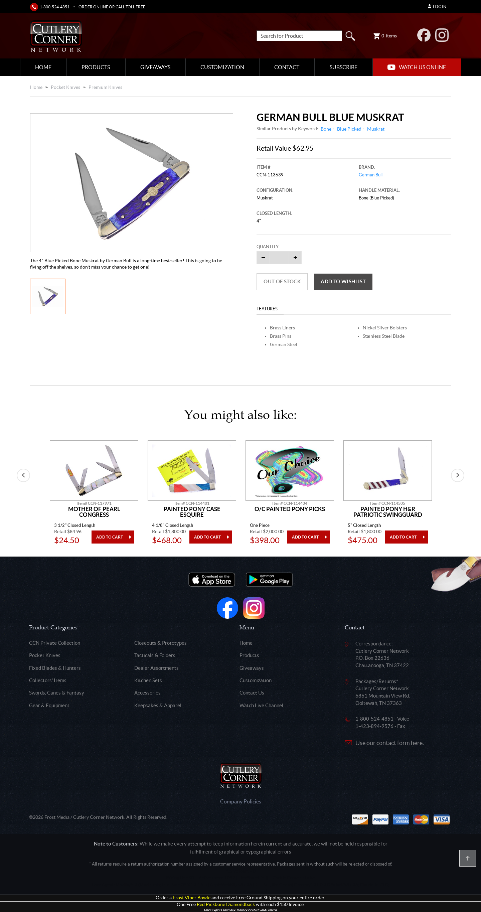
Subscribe (343, 67)
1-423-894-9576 (374, 726)
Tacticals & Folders (154, 655)
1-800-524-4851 (54, 7)
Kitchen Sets (148, 680)
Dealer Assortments (156, 668)
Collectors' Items (47, 680)
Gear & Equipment (49, 705)
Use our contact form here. (389, 742)
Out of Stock (282, 281)
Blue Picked (349, 129)
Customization (222, 67)
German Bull (370, 174)
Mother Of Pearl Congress (94, 512)
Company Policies (240, 801)
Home (43, 67)
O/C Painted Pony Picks (290, 509)
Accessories (147, 693)
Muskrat (375, 129)
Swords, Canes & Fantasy (56, 693)
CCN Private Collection (54, 643)
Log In (437, 6)
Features (267, 308)
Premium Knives (105, 87)
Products (96, 67)
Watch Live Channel (261, 705)
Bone (326, 129)
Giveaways (155, 67)
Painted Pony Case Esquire (192, 512)
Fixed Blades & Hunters (55, 668)
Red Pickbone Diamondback (226, 904)
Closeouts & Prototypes (160, 643)
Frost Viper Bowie (191, 897)
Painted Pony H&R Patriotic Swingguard (387, 512)
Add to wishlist (343, 281)
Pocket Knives (65, 87)
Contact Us (251, 693)
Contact (286, 67)
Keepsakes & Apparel (157, 705)
